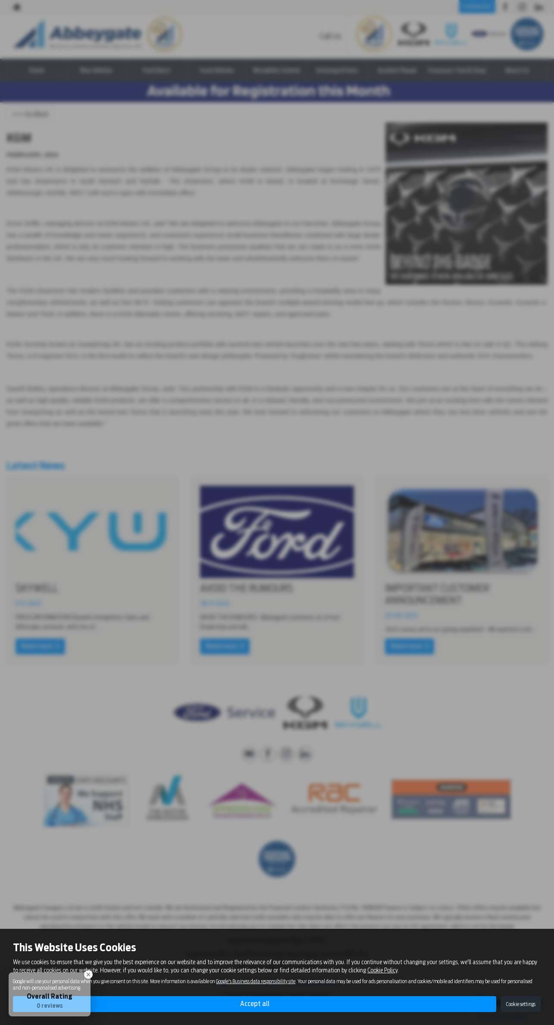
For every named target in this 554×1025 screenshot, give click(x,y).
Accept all (254, 1004)
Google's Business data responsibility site (255, 981)
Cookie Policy (382, 970)
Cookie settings (520, 1004)
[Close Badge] (88, 974)
